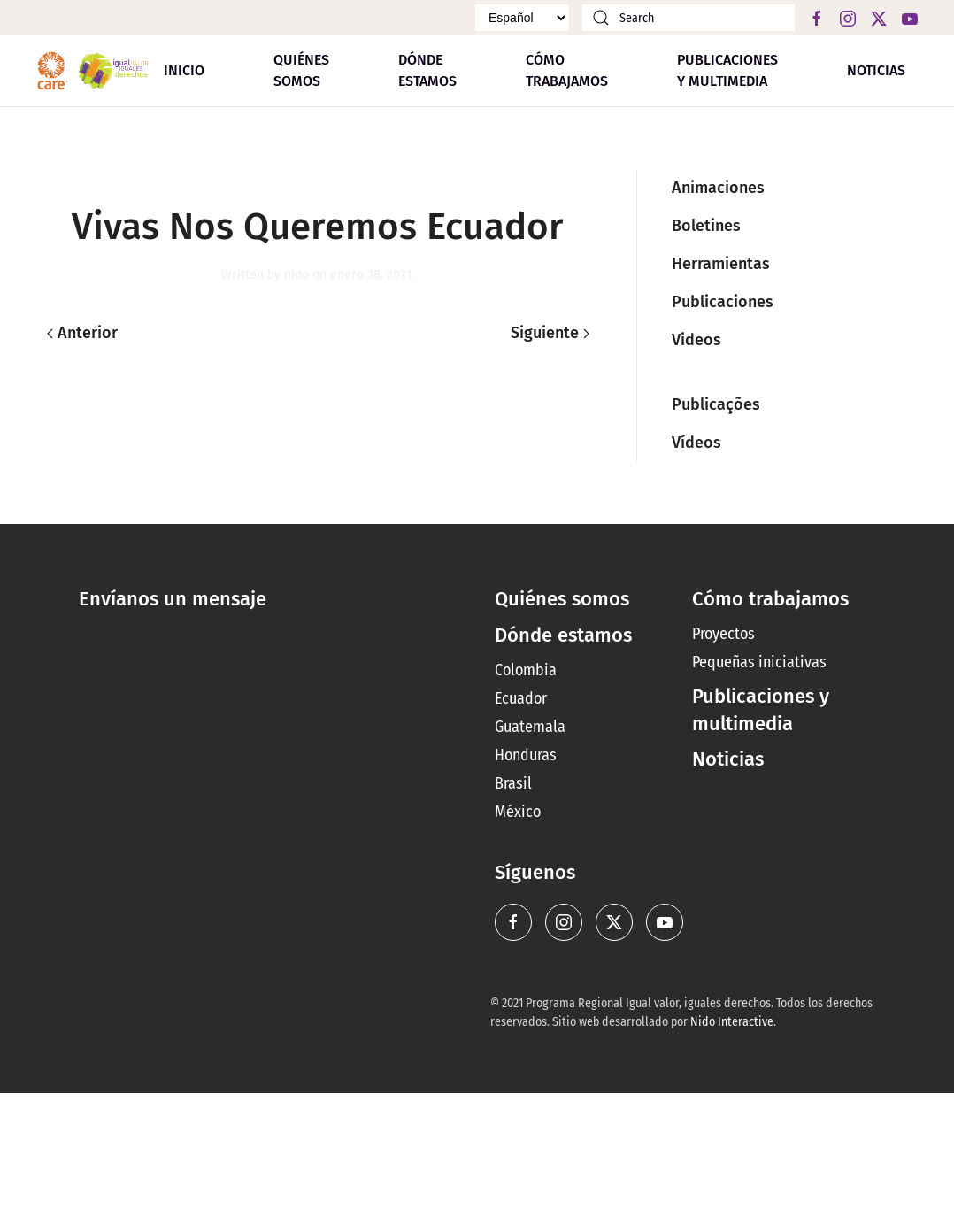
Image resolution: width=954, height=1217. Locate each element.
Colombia (526, 670)
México (518, 811)
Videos (696, 340)
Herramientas (721, 263)
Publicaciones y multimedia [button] (727, 70)
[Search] (688, 17)
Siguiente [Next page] (550, 333)
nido (296, 274)
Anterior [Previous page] (82, 333)
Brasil (513, 783)
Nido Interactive (731, 1021)
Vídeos (696, 442)
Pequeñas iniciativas (759, 662)
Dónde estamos (563, 635)
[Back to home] (92, 71)
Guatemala (530, 726)
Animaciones (718, 187)
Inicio (184, 70)
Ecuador (521, 698)
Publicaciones (722, 302)
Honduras (526, 755)
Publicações (716, 404)
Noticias (876, 70)
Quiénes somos (301, 70)
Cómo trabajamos (567, 70)
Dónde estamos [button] (427, 70)
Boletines (706, 225)
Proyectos (723, 633)
